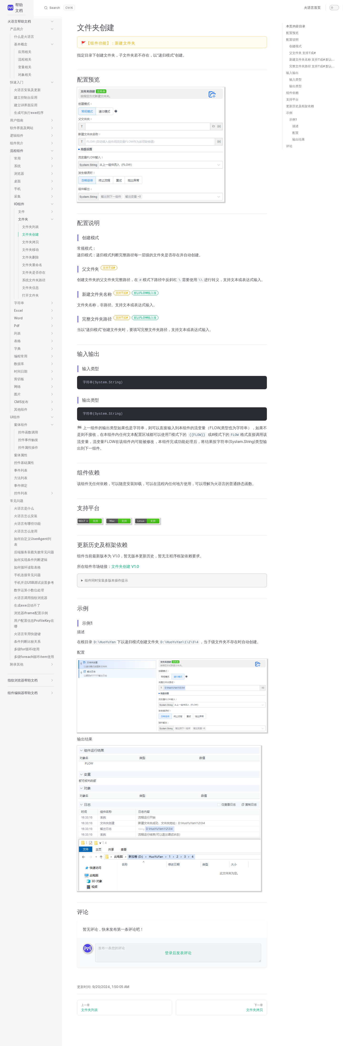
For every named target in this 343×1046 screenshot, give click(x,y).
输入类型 (295, 79)
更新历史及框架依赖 (300, 106)
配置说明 (292, 39)
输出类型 (295, 86)
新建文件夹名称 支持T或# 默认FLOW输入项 (312, 59)
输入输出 (292, 73)
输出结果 (298, 139)
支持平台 (292, 99)
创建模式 (295, 46)
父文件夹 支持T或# (302, 53)
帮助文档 (15, 7)
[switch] (334, 7)
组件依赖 (292, 93)
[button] (31, 21)
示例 (289, 113)
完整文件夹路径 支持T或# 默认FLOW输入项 (312, 66)
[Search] (59, 7)
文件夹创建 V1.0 (125, 566)
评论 (289, 146)
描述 (295, 126)
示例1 (293, 119)
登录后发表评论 (178, 952)
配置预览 (292, 33)
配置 (295, 133)
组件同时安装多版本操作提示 (106, 580)
